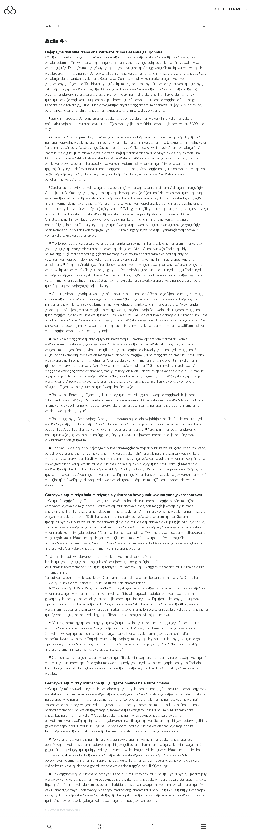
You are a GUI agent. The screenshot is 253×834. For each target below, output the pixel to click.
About (219, 9)
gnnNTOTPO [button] (55, 26)
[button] (63, 26)
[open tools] (204, 26)
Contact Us (238, 9)
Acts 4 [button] (57, 41)
